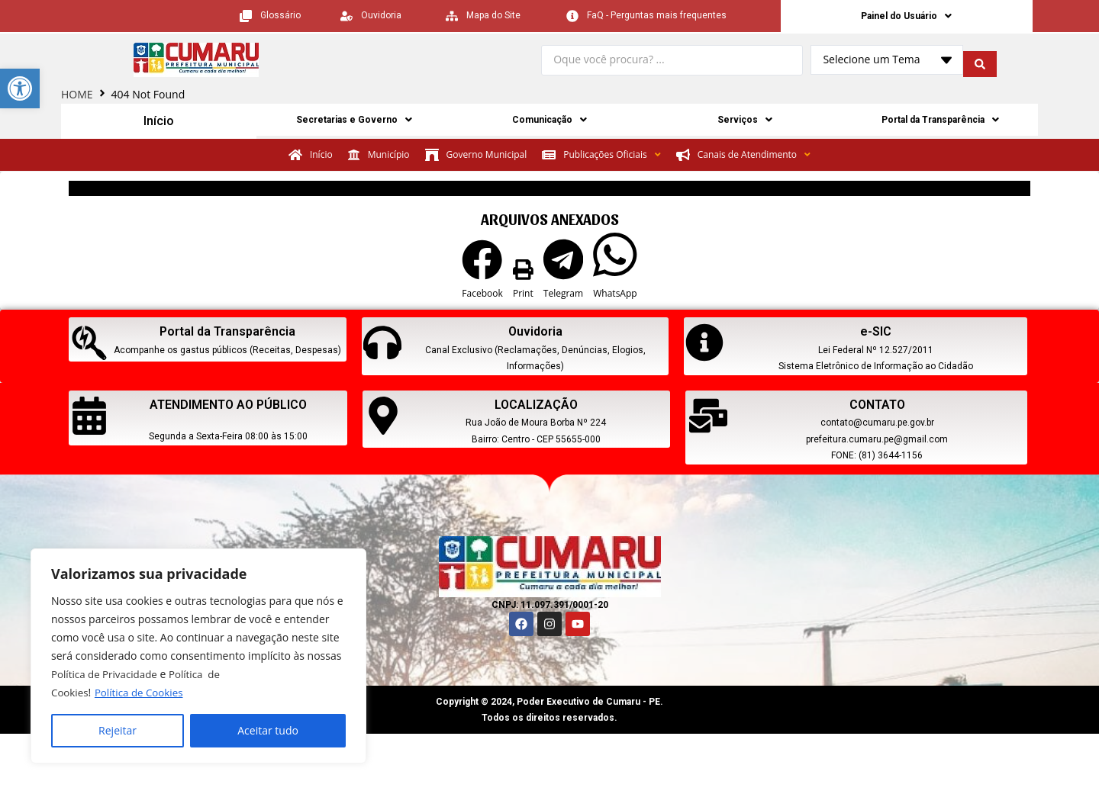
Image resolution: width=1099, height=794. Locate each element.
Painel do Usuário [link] (906, 17)
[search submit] (980, 63)
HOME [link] (77, 96)
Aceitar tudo (267, 730)
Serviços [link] (745, 123)
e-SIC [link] (875, 333)
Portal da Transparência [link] (941, 123)
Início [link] (159, 123)
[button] (482, 272)
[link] (20, 88)
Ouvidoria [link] (535, 333)
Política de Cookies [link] (142, 692)
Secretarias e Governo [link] (354, 123)
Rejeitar (117, 730)
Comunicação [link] (550, 123)
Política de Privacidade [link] (107, 674)
